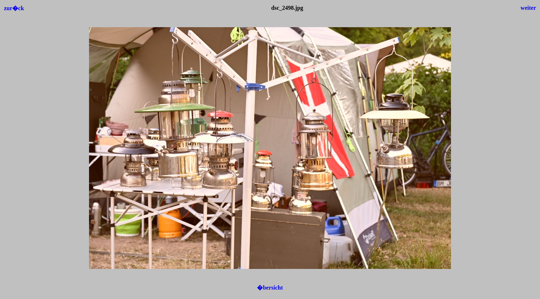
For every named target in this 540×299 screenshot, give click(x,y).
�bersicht (270, 288)
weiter (528, 8)
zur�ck (14, 8)
